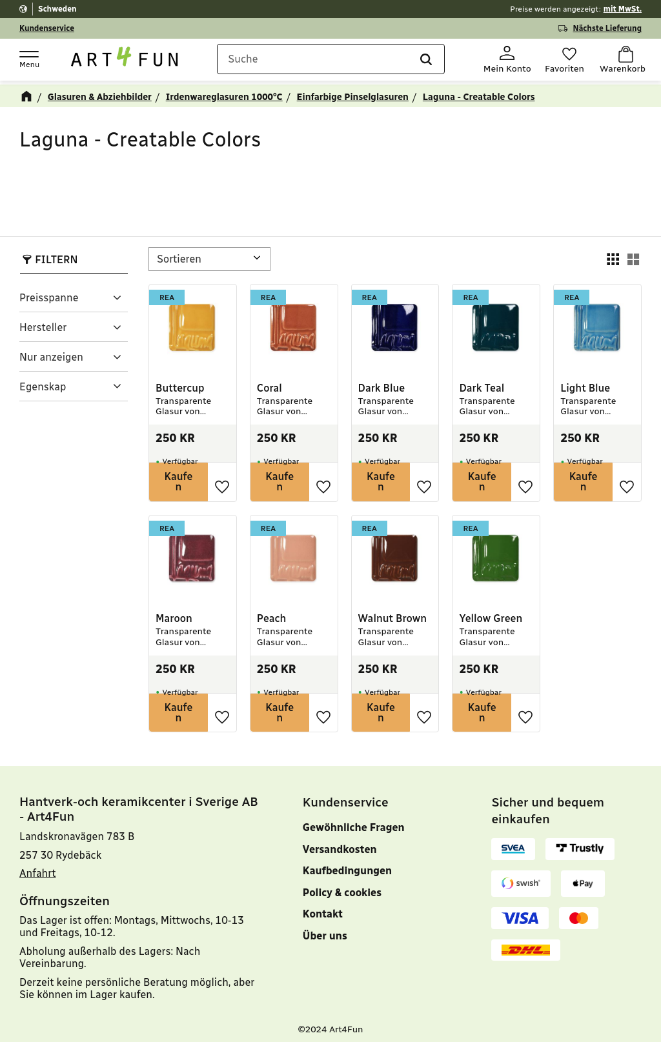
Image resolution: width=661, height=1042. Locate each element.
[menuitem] (378, 944)
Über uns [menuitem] (325, 930)
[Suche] (418, 60)
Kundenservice (46, 28)
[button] (28, 58)
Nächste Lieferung (607, 28)
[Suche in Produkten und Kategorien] (332, 60)
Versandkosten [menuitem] (340, 843)
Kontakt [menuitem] (323, 908)
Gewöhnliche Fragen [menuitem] (354, 822)
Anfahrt (37, 867)
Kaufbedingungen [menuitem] (347, 865)
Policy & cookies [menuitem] (342, 887)
